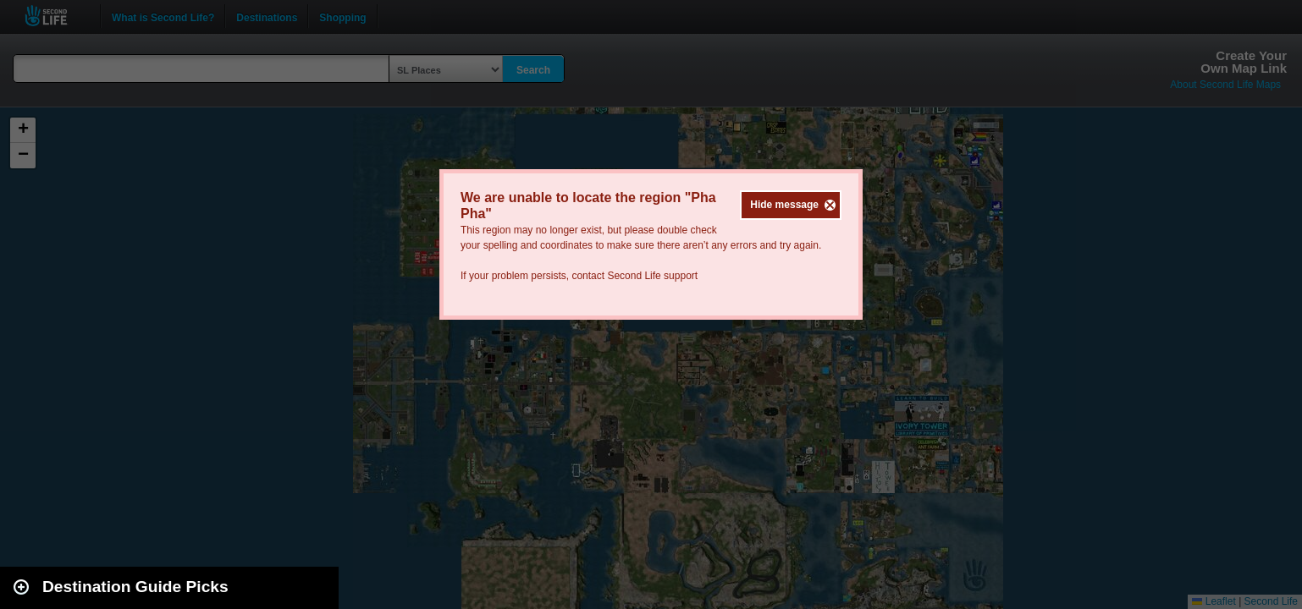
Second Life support (652, 276)
